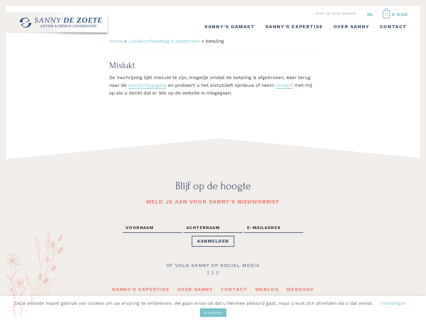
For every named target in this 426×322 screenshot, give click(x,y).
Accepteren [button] (213, 313)
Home (116, 41)
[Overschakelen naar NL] (370, 14)
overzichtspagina (147, 85)
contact (284, 85)
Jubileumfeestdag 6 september (164, 41)
